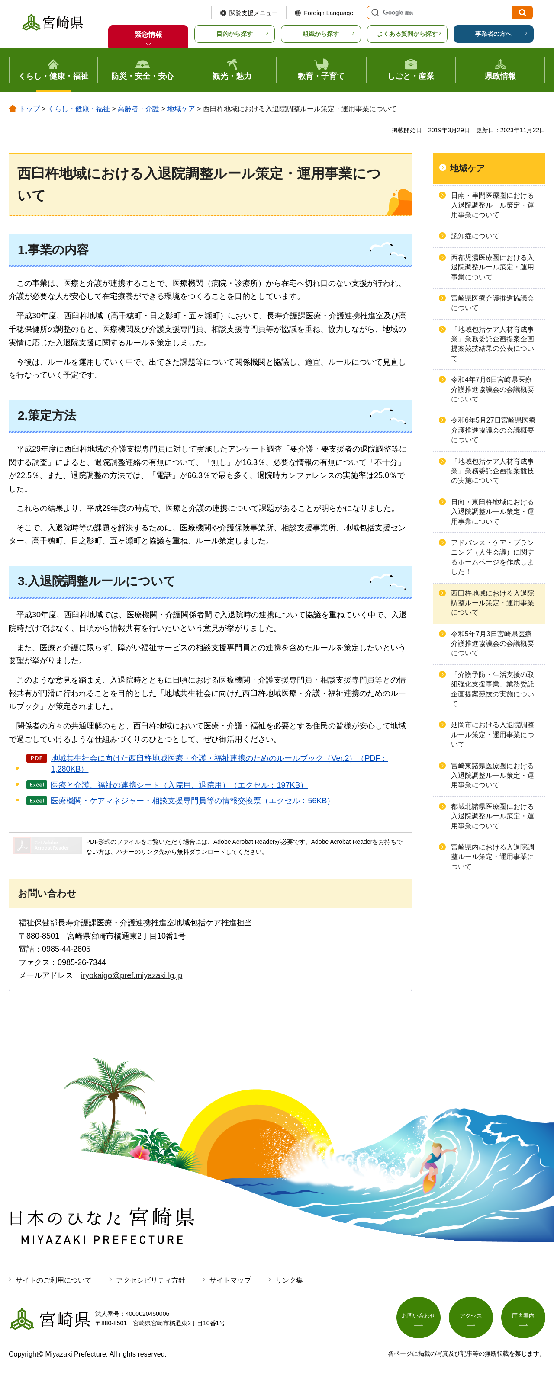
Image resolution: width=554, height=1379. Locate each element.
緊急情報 (148, 34)
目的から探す (234, 33)
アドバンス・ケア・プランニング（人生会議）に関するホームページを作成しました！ (492, 557)
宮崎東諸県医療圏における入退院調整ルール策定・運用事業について (492, 775)
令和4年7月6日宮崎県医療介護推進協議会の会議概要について (492, 389)
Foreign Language (328, 13)
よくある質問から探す (407, 33)
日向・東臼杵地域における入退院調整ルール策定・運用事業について (492, 511)
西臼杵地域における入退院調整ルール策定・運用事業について (492, 603)
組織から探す (321, 33)
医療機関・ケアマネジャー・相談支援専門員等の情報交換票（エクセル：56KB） (193, 800)
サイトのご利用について (54, 1280)
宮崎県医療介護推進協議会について (492, 303)
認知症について (475, 236)
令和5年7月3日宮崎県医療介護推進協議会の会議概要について (492, 643)
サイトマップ (230, 1280)
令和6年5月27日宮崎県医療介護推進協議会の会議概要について (493, 430)
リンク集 (289, 1280)
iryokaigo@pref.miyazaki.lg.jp (131, 975)
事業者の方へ (493, 33)
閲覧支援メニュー (253, 13)
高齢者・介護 (138, 108)
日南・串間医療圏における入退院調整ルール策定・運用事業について (492, 205)
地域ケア (181, 108)
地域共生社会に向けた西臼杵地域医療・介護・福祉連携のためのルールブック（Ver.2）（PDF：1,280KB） (219, 763)
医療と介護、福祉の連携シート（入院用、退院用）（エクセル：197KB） (179, 785)
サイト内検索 (373, 12)
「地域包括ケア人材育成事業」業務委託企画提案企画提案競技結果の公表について (492, 344)
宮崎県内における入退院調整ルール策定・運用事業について (492, 856)
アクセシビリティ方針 (150, 1280)
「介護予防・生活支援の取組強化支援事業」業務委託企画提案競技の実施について (492, 689)
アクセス (471, 1317)
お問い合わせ (418, 1317)
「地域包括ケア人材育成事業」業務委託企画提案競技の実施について (492, 471)
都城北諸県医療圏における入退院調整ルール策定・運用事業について (492, 816)
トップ (29, 108)
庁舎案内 (523, 1317)
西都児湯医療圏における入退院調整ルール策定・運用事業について (492, 267)
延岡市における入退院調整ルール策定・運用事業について (492, 734)
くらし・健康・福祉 (79, 108)
